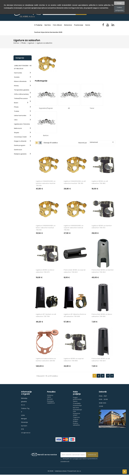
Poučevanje (78, 25)
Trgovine (76, 419)
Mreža (37, 142)
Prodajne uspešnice (51, 403)
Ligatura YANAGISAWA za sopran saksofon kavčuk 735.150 (73, 228)
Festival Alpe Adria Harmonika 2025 (48, 32)
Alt (69, 108)
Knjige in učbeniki (20, 141)
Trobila (16, 111)
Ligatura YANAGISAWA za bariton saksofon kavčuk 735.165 (45, 183)
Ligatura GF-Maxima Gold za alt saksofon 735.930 (75, 316)
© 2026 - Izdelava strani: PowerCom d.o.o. (64, 472)
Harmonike (18, 73)
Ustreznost (102, 142)
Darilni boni (18, 150)
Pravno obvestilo (76, 425)
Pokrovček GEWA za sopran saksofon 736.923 (75, 272)
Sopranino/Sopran (46, 108)
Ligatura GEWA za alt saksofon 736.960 (100, 182)
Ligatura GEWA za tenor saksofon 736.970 (45, 272)
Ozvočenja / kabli (20, 137)
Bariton (46, 135)
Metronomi (18, 128)
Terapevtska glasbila (21, 90)
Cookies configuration (119, 9)
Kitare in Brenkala (20, 81)
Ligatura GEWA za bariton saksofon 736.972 (102, 227)
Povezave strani (76, 415)
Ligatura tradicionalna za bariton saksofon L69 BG (46, 361)
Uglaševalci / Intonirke (22, 124)
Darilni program (19, 145)
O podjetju (38, 25)
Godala (16, 77)
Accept (119, 3)
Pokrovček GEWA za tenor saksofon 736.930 (102, 316)
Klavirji (16, 86)
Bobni (16, 103)
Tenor (92, 108)
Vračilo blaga (75, 421)
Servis (87, 25)
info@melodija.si (27, 434)
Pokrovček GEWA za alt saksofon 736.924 (101, 361)
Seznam (40, 142)
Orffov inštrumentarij (21, 94)
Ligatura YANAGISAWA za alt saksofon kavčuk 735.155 (75, 182)
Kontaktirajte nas (77, 412)
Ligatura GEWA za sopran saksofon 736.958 (74, 361)
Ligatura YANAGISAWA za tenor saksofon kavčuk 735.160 (45, 228)
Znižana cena (50, 397)
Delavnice (68, 25)
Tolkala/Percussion (21, 98)
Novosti (50, 400)
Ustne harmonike (20, 115)
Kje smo (48, 25)
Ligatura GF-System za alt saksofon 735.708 (46, 316)
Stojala (16, 133)
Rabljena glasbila (20, 154)
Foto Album (57, 25)
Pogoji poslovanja (77, 399)
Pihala (16, 107)
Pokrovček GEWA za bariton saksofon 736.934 (103, 272)
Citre (15, 120)
